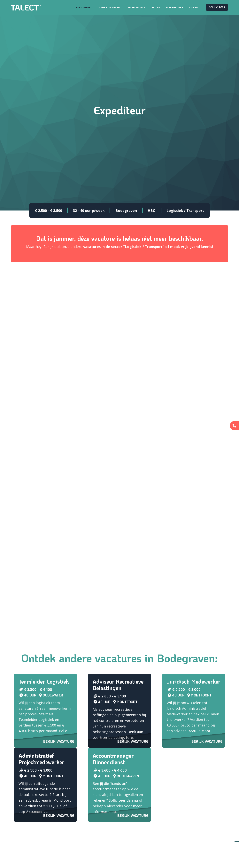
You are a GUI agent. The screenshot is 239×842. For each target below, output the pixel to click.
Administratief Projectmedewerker (41, 759)
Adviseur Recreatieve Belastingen (118, 685)
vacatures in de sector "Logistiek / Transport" (123, 246)
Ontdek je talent (109, 7)
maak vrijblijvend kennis (191, 246)
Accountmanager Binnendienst (113, 759)
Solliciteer (217, 7)
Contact (195, 7)
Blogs (155, 7)
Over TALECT (136, 7)
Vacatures (83, 7)
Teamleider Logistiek (44, 681)
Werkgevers (174, 7)
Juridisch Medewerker (193, 681)
